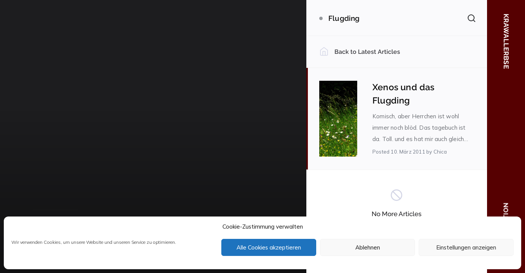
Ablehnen (367, 247)
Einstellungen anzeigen (466, 247)
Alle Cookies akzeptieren (268, 247)
